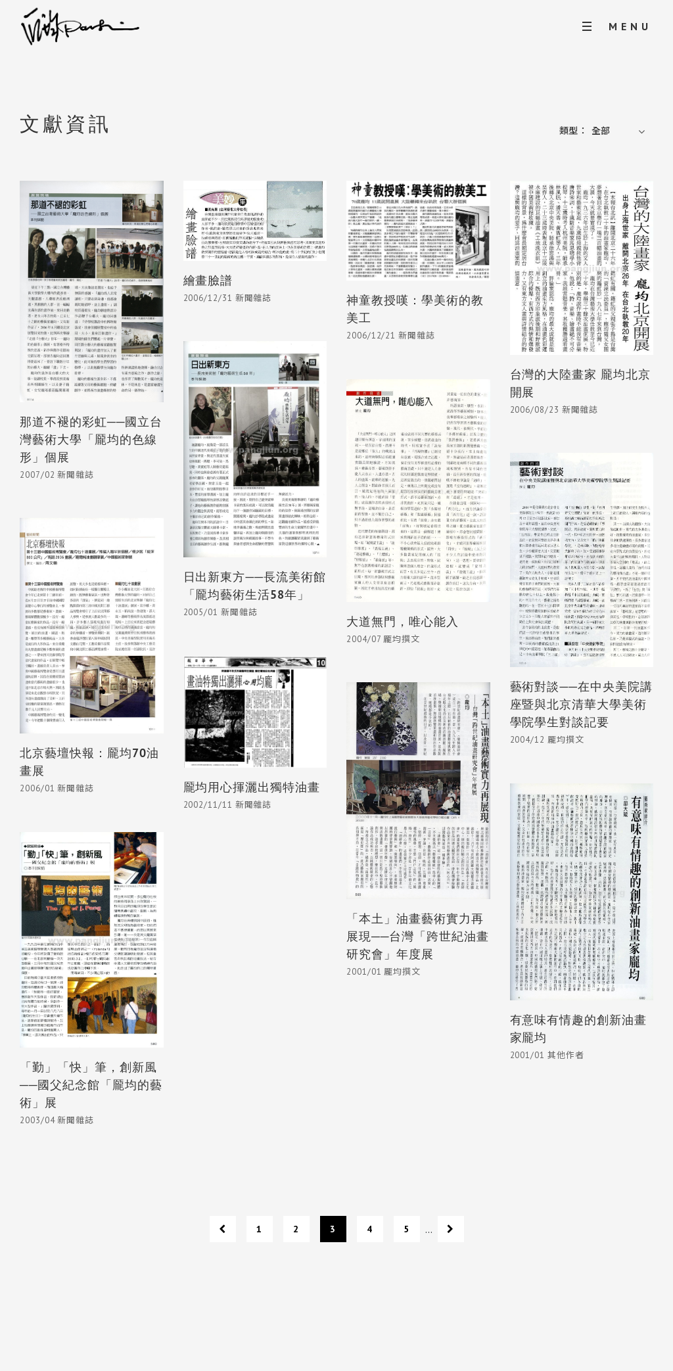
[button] (620, 131)
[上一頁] (223, 1229)
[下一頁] (451, 1229)
